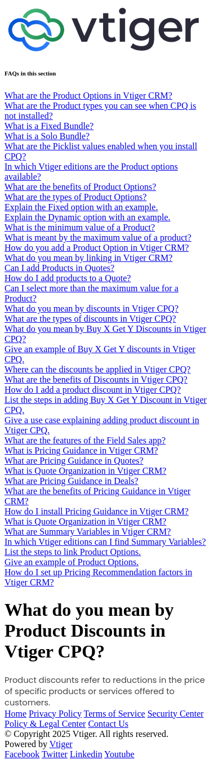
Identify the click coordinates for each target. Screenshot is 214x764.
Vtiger (61, 744)
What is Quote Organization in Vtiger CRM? (85, 471)
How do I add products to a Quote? (68, 278)
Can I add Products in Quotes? (59, 268)
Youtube (119, 754)
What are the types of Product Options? (75, 197)
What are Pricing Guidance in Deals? (72, 481)
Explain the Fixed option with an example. (81, 207)
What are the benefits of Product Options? (80, 187)
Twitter (55, 754)
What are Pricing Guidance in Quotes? (74, 460)
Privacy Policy (55, 713)
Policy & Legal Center (45, 724)
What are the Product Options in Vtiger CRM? (88, 95)
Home (15, 713)
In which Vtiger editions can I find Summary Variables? (105, 542)
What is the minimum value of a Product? (80, 227)
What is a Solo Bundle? (47, 136)
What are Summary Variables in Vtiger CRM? (88, 531)
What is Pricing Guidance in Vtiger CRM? (81, 450)
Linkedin (86, 754)
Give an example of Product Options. (72, 562)
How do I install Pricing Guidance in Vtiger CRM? (97, 511)
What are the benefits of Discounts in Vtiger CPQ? (96, 379)
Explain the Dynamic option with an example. (88, 217)
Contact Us (108, 724)
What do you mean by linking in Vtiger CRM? (88, 258)
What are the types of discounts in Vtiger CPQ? (90, 318)
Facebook (22, 754)
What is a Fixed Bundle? (49, 126)
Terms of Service (114, 713)
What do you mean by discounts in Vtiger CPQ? (92, 308)
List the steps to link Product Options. (73, 552)
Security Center (176, 713)
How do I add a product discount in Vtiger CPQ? (93, 389)
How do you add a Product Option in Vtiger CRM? (97, 247)
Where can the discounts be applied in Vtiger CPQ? (97, 369)
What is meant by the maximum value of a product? (98, 237)
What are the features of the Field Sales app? (85, 440)
